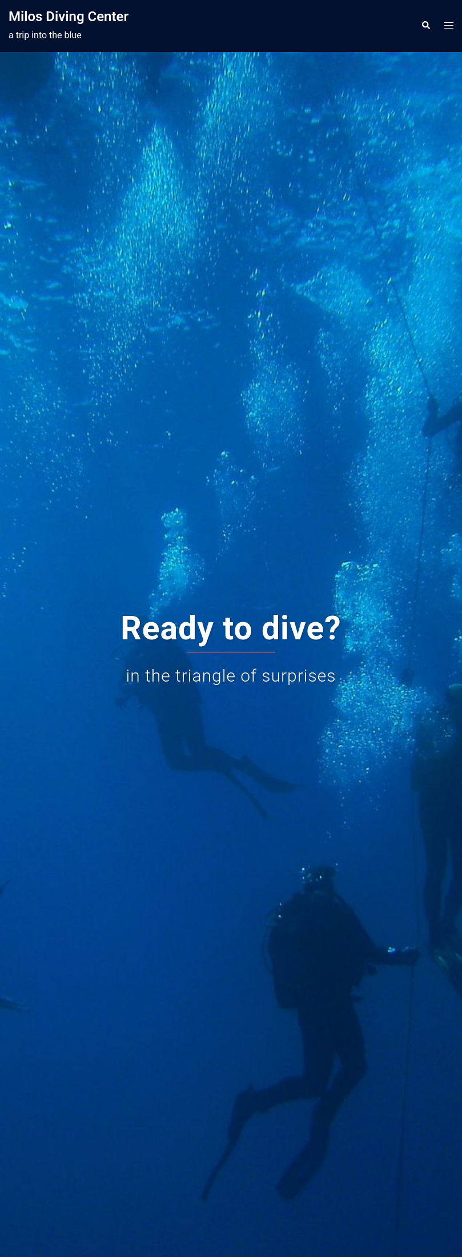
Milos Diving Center (68, 17)
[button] (425, 25)
